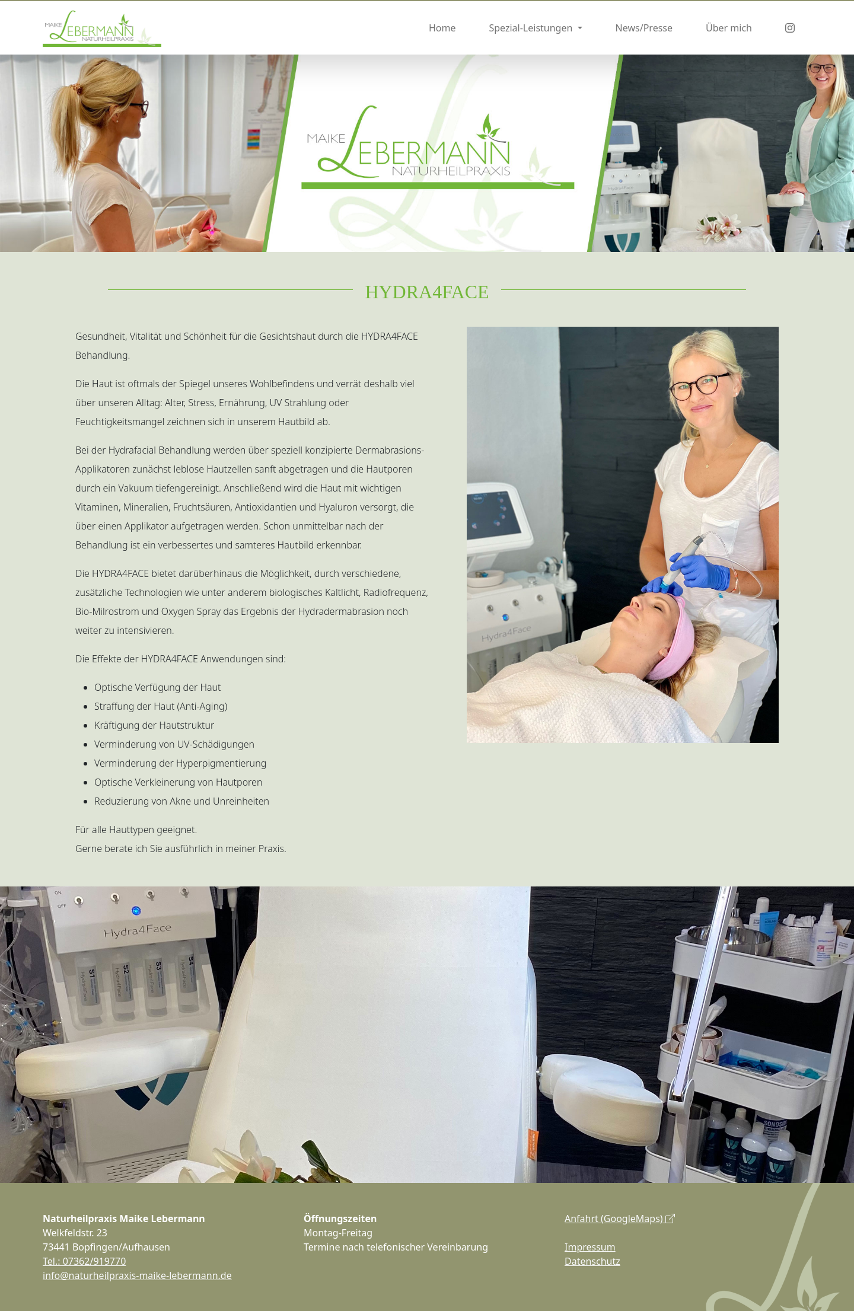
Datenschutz (592, 1261)
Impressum (590, 1246)
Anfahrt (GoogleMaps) (620, 1218)
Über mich (729, 27)
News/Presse (644, 27)
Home (442, 27)
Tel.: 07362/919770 (84, 1261)
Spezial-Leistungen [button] (532, 27)
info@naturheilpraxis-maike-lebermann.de (137, 1275)
